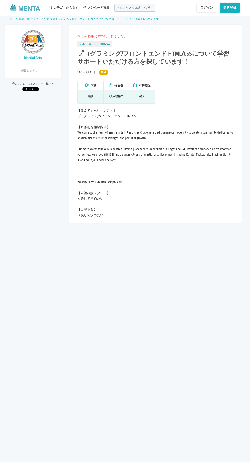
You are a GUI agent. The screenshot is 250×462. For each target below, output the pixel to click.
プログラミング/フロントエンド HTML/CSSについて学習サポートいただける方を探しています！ (105, 19)
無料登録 (229, 7)
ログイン (206, 7)
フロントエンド (87, 44)
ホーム (14, 19)
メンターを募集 (96, 7)
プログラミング (40, 19)
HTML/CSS (105, 44)
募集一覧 (24, 19)
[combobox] (134, 8)
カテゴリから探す (63, 7)
